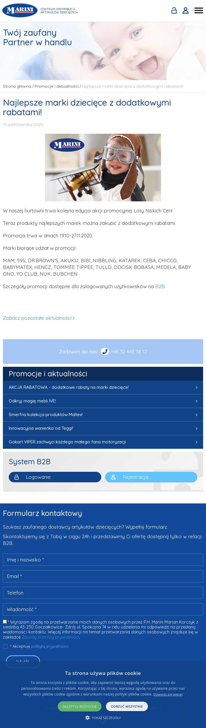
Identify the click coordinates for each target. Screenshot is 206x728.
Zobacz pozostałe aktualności (37, 318)
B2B (160, 286)
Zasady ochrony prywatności (50, 637)
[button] (103, 717)
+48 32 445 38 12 (129, 351)
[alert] (103, 695)
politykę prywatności (49, 646)
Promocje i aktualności (48, 373)
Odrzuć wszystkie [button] (127, 706)
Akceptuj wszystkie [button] (80, 706)
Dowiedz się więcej (168, 694)
